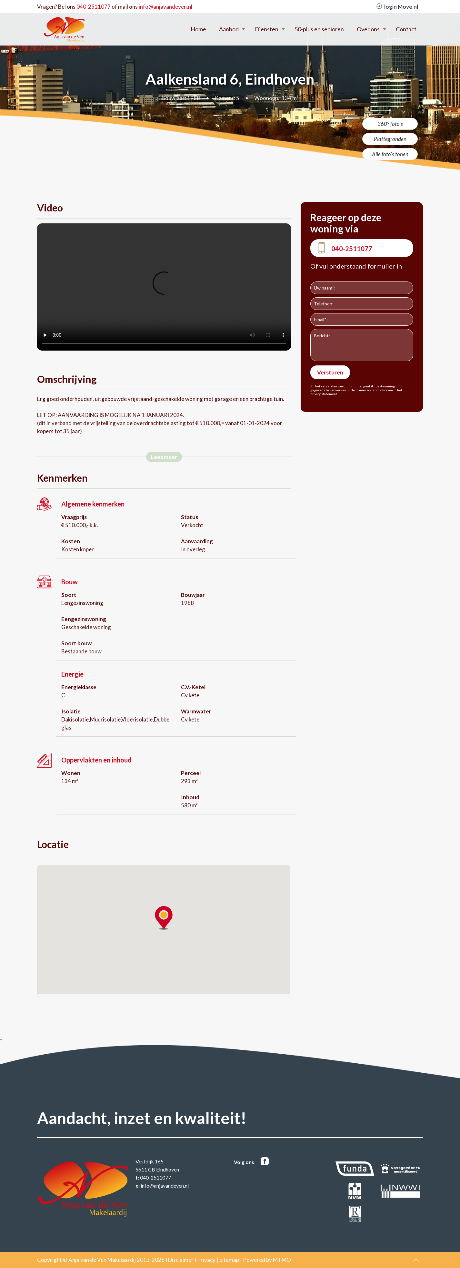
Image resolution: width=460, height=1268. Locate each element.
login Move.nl (397, 6)
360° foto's (390, 123)
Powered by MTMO (267, 1259)
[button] (164, 918)
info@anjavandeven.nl (165, 6)
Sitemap (229, 1259)
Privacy (206, 1259)
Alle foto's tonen (390, 154)
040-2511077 (93, 6)
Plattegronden (390, 139)
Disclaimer (181, 1259)
